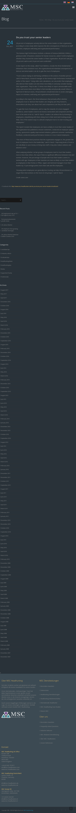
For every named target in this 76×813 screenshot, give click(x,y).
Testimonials (5, 277)
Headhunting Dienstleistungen (50, 694)
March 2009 (4, 598)
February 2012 (5, 465)
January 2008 (5, 649)
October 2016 (5, 305)
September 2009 (6, 575)
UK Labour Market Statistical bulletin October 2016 (9, 235)
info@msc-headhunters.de (9, 783)
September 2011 (6, 485)
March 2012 (4, 462)
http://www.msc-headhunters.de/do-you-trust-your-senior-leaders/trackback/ (35, 186)
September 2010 (6, 532)
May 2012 (4, 454)
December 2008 (5, 610)
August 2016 (4, 309)
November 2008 (5, 614)
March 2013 (4, 415)
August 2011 (4, 489)
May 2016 (4, 317)
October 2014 (5, 356)
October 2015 (5, 337)
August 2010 (4, 536)
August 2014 (4, 364)
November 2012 (5, 430)
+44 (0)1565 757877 (7, 765)
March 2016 (4, 325)
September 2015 (6, 341)
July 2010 (3, 540)
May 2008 (4, 633)
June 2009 (4, 586)
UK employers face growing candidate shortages (9, 230)
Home (41, 20)
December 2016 (5, 302)
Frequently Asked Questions (49, 726)
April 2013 (4, 411)
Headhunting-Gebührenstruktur (50, 699)
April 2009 (4, 594)
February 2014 (5, 380)
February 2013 (5, 419)
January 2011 (5, 516)
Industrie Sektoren (46, 730)
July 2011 (3, 493)
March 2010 (4, 555)
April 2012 (4, 458)
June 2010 (4, 543)
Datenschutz (44, 690)
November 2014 (5, 352)
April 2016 (4, 321)
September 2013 (6, 391)
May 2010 (4, 547)
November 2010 (5, 524)
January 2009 (5, 606)
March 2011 (4, 508)
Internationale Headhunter (48, 703)
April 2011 (4, 505)
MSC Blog (48, 20)
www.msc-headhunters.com (10, 769)
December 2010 (5, 520)
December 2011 (5, 473)
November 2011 (5, 477)
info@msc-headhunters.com (10, 767)
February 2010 (5, 559)
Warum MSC (44, 711)
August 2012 (4, 442)
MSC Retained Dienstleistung (49, 735)
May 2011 (4, 501)
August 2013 (4, 395)
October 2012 (5, 434)
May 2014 (4, 372)
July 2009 (3, 583)
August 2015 (4, 344)
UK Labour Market (6, 225)
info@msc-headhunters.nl (9, 799)
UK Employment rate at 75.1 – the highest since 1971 (10, 214)
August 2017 (4, 290)
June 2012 (4, 450)
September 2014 (6, 360)
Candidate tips (5, 249)
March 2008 (4, 641)
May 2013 (4, 407)
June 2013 (4, 403)
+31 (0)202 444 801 (7, 797)
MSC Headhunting (28, 810)
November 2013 (5, 384)
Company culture (6, 253)
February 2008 (5, 645)
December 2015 (5, 333)
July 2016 (3, 313)
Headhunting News (6, 261)
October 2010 (5, 528)
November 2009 (5, 567)
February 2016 (5, 329)
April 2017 (4, 298)
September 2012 (6, 438)
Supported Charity (6, 273)
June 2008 (4, 629)
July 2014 (3, 368)
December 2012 (5, 426)
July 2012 (3, 446)
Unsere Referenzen (46, 743)
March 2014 (4, 376)
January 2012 (5, 469)
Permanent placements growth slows (8, 220)
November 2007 (5, 657)
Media (3, 269)
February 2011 (5, 512)
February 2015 (5, 348)
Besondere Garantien (47, 686)
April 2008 (4, 637)
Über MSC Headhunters (48, 739)
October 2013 (5, 387)
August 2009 (4, 579)
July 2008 (3, 625)
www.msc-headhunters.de (9, 785)
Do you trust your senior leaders (33, 37)
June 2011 (4, 497)
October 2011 (5, 481)
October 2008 (5, 618)
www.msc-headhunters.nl (9, 801)
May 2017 (4, 294)
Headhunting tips (6, 265)
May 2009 (4, 590)
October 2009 (5, 571)
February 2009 (5, 602)
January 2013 (5, 423)
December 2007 (5, 653)
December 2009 (5, 563)
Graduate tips (5, 257)
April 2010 (4, 551)
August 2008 (4, 622)
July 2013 (3, 399)
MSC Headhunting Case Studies (50, 707)
